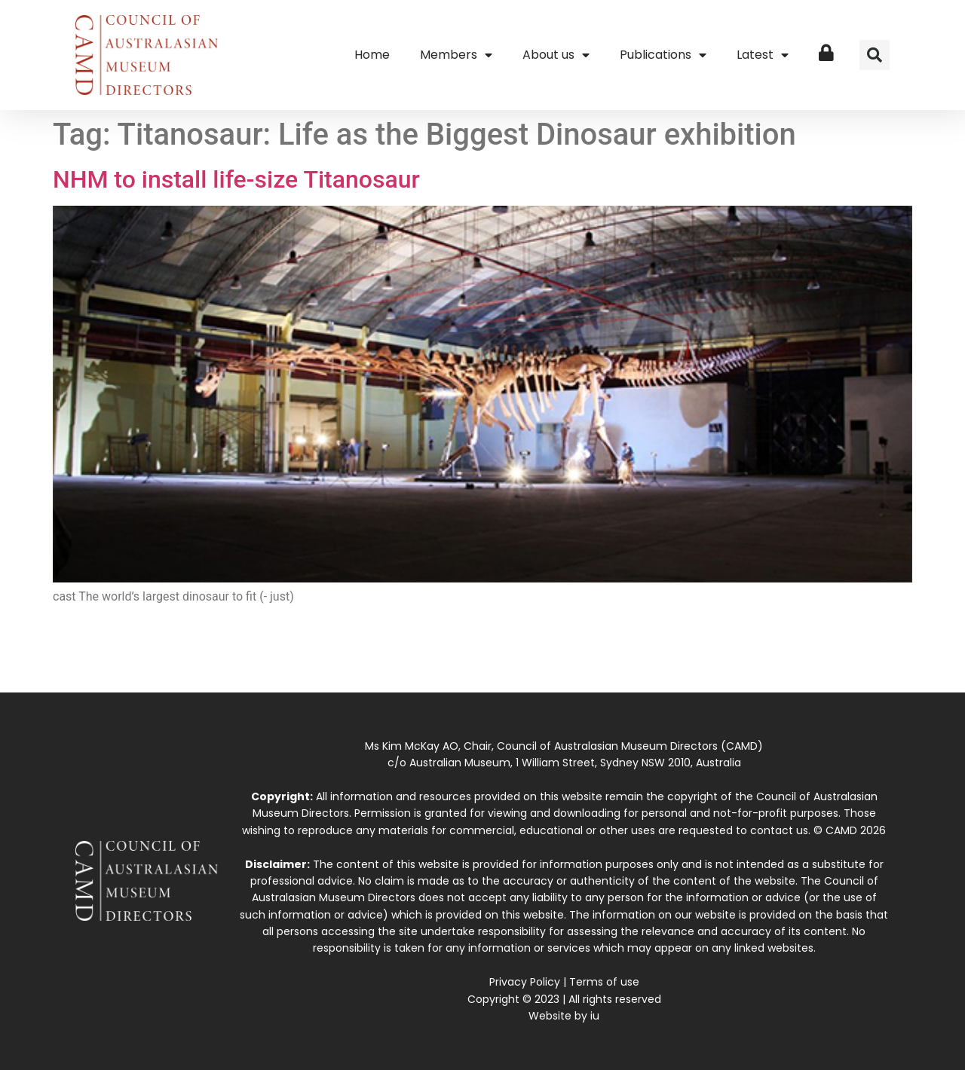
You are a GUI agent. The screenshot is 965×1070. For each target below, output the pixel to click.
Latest (763, 55)
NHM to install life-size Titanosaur (236, 179)
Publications (663, 55)
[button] (874, 55)
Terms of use (604, 981)
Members (456, 55)
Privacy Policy (524, 981)
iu (594, 1015)
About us (556, 55)
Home (372, 54)
